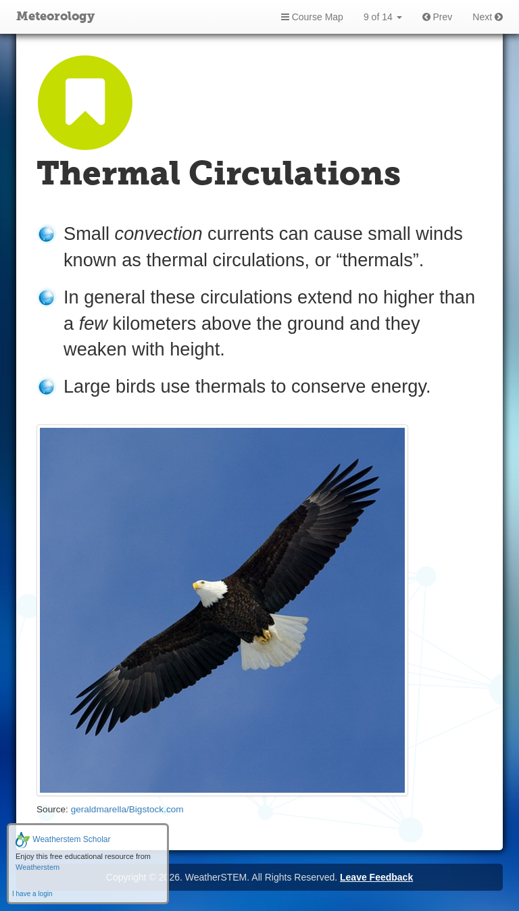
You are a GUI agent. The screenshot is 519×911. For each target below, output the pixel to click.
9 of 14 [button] (383, 16)
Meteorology (55, 17)
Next (487, 16)
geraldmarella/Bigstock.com (127, 809)
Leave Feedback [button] (376, 877)
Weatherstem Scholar (63, 839)
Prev (437, 16)
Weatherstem (37, 867)
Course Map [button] (312, 16)
